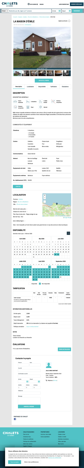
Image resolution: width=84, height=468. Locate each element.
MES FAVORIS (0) (34, 4)
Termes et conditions (28, 439)
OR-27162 (52, 17)
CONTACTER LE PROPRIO (44, 80)
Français (30, 446)
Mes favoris (61, 444)
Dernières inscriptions (63, 439)
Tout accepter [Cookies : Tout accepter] (14, 462)
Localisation (30, 86)
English (25, 446)
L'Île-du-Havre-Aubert (22, 204)
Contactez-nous (27, 437)
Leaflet (56, 215)
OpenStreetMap (62, 215)
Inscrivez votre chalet (46, 434)
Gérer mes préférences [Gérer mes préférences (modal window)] (31, 462)
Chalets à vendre (62, 437)
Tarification (53, 86)
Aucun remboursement (32, 326)
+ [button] (44, 195)
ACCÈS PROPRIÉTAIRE (64, 4)
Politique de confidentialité (29, 441)
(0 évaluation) (28, 25)
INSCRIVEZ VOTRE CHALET (76, 4)
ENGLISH (41, 4)
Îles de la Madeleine (23, 202)
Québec (21, 199)
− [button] (44, 198)
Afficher (55, 380)
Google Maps (67, 217)
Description (18, 86)
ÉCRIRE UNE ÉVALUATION (64, 349)
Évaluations (65, 86)
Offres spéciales (62, 441)
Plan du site (26, 434)
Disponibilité (42, 86)
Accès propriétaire (45, 437)
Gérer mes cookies (27, 444)
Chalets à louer (61, 434)
